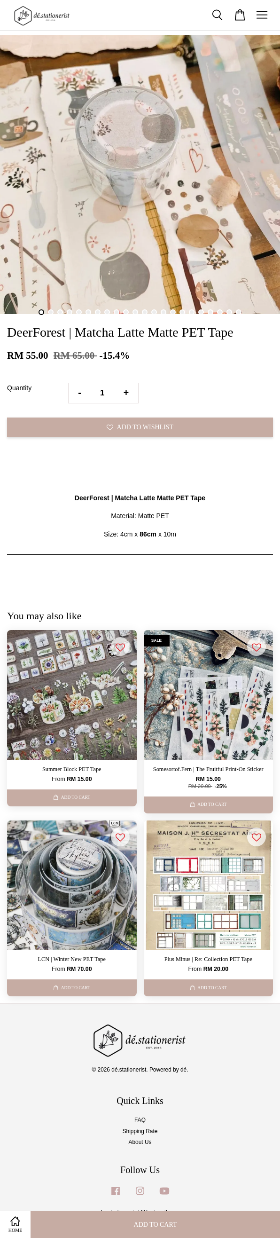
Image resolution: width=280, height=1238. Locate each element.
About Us (140, 1142)
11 (135, 312)
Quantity (19, 388)
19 (210, 312)
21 (229, 312)
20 (220, 312)
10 (126, 312)
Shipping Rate (140, 1131)
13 (154, 312)
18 (201, 312)
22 (238, 312)
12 (145, 312)
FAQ (140, 1120)
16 (182, 312)
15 (173, 312)
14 (163, 312)
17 (191, 312)
